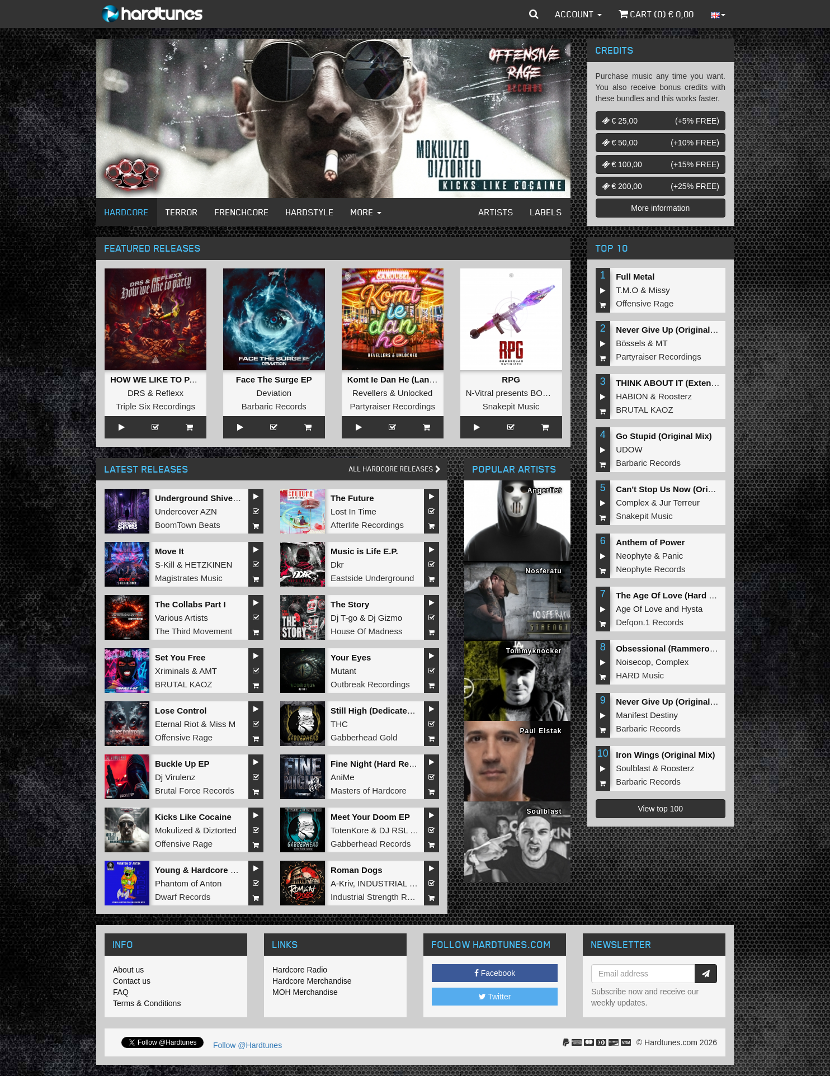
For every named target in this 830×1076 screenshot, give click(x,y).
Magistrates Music (189, 578)
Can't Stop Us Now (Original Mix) (681, 489)
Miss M (222, 724)
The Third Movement (193, 631)
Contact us (131, 980)
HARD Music (640, 675)
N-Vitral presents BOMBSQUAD (525, 393)
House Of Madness (366, 631)
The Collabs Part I (190, 604)
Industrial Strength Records (381, 897)
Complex (632, 502)
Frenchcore (242, 212)
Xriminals (172, 671)
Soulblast (633, 768)
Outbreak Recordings (370, 684)
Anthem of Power (650, 542)
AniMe (343, 777)
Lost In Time (353, 511)
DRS (136, 393)
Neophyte (634, 555)
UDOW (629, 449)
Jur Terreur (679, 502)
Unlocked (415, 393)
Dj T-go (344, 617)
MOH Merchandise (305, 992)
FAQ (121, 992)
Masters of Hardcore (369, 790)
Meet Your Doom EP (370, 817)
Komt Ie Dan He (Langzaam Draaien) (419, 379)
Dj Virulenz (175, 777)
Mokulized (174, 830)
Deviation (274, 393)
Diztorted (220, 830)
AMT (208, 671)
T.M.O (627, 290)
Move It (169, 551)
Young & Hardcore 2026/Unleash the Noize (239, 870)
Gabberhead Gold (364, 737)
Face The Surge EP (274, 379)
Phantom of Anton (188, 883)
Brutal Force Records (194, 790)
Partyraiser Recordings (392, 406)
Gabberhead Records (371, 843)
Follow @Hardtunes (247, 1045)
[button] (534, 14)
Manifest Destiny (647, 715)
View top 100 (660, 808)
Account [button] (578, 14)
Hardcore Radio (299, 969)
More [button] (366, 212)
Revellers (370, 393)
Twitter (495, 996)
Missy (659, 290)
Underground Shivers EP (204, 498)
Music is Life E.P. (364, 551)
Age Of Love (639, 608)
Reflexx (169, 393)
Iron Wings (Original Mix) (665, 754)
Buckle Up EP (182, 763)
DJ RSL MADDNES (415, 830)
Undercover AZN (186, 511)
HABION (632, 396)
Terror (182, 212)
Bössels (630, 343)
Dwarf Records (182, 897)
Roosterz (675, 396)
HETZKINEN (208, 564)
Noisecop (633, 662)
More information (660, 208)
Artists (496, 212)
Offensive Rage (184, 737)
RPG (511, 379)
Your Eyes (351, 657)
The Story (350, 604)
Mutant (343, 671)
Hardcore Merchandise (312, 980)
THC (339, 724)
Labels (546, 212)
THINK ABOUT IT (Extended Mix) (680, 383)
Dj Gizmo (384, 617)
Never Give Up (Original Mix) (672, 329)
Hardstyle (310, 212)
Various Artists (181, 617)
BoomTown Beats (187, 525)
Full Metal (635, 276)
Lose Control (181, 710)
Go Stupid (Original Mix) (664, 436)
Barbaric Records (274, 406)
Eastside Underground (372, 578)
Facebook (494, 973)
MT (661, 343)
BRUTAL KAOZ (184, 684)
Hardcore (127, 212)
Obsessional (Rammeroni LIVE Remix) (692, 648)
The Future (352, 498)
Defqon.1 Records (649, 622)
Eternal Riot (177, 724)
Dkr (337, 564)
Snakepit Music (511, 406)
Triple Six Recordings (155, 406)
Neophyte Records (650, 569)
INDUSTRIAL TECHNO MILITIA (417, 883)
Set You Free (180, 657)
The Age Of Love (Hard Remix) (676, 595)
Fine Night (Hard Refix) (376, 763)
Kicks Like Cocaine (193, 817)
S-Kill (165, 564)
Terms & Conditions (147, 1003)
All (395, 469)
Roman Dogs (357, 870)
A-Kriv (342, 883)
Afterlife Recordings (367, 525)
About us (128, 969)
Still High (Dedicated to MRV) (388, 710)
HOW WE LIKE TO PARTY (161, 379)
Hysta (691, 608)
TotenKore (350, 830)
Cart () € (656, 14)
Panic (672, 555)
